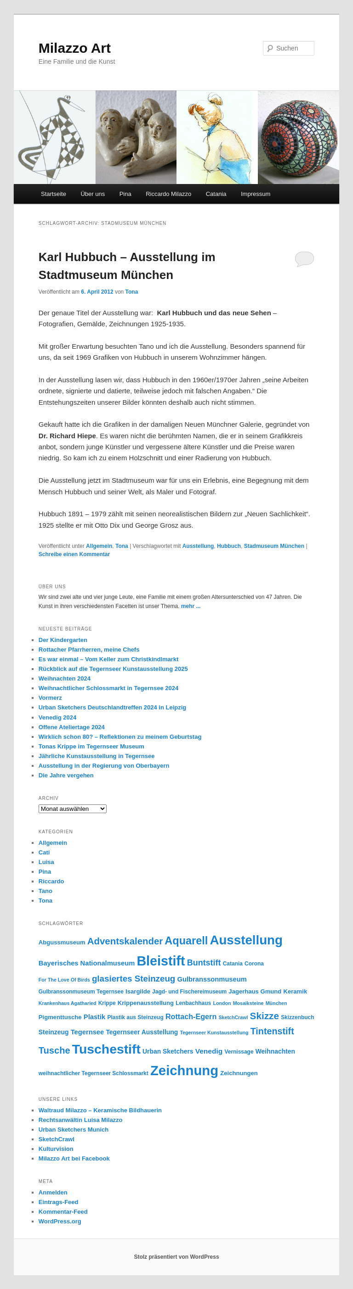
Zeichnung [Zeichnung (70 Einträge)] (184, 1070)
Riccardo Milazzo (168, 193)
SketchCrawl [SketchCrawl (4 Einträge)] (233, 1017)
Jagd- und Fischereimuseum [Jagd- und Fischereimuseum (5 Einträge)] (189, 991)
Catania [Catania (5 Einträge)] (233, 963)
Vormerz (50, 697)
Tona (131, 292)
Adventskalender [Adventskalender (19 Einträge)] (125, 941)
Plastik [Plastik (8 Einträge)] (94, 1017)
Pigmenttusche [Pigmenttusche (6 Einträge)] (60, 1017)
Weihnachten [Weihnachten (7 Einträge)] (275, 1051)
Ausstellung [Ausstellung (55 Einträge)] (246, 940)
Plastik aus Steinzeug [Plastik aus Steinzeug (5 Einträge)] (135, 1017)
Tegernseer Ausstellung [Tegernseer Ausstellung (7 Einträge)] (142, 1032)
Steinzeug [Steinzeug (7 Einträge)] (54, 1032)
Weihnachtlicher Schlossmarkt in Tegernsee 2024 (108, 688)
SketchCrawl (56, 1139)
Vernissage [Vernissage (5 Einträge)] (238, 1052)
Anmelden (53, 1192)
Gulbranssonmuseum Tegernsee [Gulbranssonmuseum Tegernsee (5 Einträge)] (81, 991)
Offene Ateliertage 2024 (72, 727)
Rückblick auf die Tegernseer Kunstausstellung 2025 (113, 668)
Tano (45, 890)
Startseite (53, 193)
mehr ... (191, 606)
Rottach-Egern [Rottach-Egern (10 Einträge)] (190, 1016)
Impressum (255, 193)
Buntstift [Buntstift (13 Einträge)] (204, 962)
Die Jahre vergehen (66, 775)
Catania (216, 193)
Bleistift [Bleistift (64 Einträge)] (161, 961)
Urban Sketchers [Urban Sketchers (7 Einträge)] (168, 1051)
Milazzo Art (75, 48)
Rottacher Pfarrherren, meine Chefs (89, 649)
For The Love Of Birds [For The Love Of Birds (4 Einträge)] (64, 979)
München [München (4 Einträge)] (276, 1003)
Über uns (92, 193)
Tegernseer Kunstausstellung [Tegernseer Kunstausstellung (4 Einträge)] (214, 1032)
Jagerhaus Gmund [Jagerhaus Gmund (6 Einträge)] (254, 991)
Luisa (46, 862)
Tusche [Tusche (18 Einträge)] (54, 1050)
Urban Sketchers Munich (73, 1129)
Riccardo (51, 881)
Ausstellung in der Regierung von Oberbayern (104, 765)
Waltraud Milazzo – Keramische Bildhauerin (100, 1110)
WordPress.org (60, 1221)
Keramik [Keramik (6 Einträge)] (295, 991)
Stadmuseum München (274, 546)
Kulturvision (56, 1148)
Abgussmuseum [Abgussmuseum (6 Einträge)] (62, 942)
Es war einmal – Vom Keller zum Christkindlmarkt (109, 659)
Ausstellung (198, 546)
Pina (125, 193)
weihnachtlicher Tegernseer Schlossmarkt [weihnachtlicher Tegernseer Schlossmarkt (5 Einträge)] (93, 1073)
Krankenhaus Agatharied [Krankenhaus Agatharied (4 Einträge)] (68, 1003)
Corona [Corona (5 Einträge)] (254, 963)
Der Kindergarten (63, 639)
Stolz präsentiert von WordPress (176, 1257)
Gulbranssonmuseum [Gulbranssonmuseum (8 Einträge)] (212, 979)
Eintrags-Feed (59, 1202)
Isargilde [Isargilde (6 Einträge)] (137, 991)
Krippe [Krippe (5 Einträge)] (107, 1003)
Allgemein (99, 546)
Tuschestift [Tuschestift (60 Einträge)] (106, 1049)
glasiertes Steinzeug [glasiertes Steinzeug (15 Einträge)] (133, 978)
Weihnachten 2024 (65, 678)
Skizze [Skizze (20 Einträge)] (264, 1015)
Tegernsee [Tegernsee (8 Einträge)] (87, 1032)
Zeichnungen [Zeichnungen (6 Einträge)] (238, 1073)
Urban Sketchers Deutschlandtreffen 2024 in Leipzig (112, 707)
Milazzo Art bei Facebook (74, 1158)
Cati (44, 852)
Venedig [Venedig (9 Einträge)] (209, 1051)
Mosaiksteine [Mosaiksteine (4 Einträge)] (248, 1003)
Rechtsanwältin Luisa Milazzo (81, 1119)
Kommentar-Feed (63, 1211)
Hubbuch (229, 546)
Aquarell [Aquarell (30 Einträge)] (186, 941)
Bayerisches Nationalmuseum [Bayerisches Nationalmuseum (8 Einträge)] (87, 963)
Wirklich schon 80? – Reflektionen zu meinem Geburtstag (120, 736)
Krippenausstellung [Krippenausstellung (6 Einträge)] (146, 1002)
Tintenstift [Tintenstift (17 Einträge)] (272, 1031)
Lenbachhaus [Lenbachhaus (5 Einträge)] (193, 1003)
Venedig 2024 (57, 717)
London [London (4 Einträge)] (222, 1003)
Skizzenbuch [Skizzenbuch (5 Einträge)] (297, 1017)
